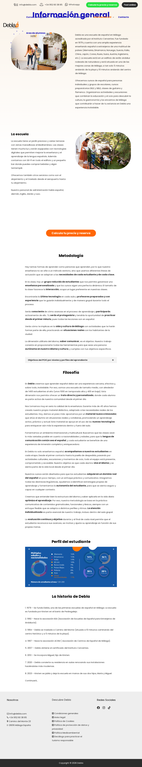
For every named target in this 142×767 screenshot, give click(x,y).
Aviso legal (59, 717)
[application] (48, 17)
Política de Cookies (64, 721)
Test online (130, 4)
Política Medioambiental (66, 732)
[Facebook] (98, 707)
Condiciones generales (66, 713)
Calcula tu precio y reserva (102, 4)
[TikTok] (109, 707)
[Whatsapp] (72, 4)
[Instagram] (103, 707)
